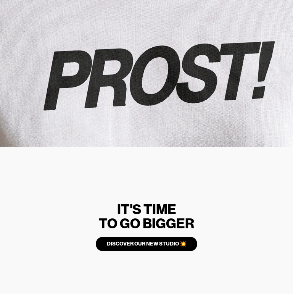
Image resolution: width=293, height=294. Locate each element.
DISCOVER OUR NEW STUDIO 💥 (146, 244)
